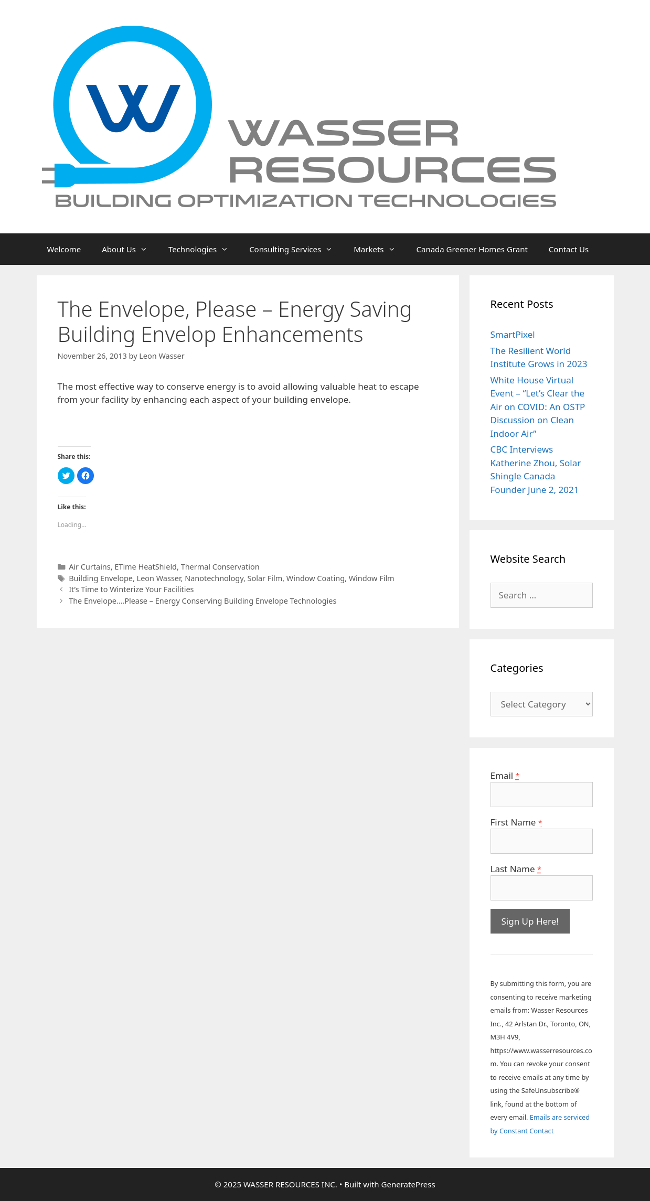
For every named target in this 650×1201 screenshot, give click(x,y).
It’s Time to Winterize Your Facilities (131, 589)
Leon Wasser (159, 578)
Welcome (64, 249)
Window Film (372, 578)
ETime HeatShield (145, 567)
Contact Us (569, 249)
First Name (516, 822)
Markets (380, 249)
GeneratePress (408, 1184)
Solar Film (265, 578)
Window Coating (315, 578)
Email (505, 775)
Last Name (516, 869)
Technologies (203, 249)
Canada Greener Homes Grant (472, 249)
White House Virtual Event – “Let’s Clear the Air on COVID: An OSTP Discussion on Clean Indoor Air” (538, 406)
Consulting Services (296, 249)
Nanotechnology (214, 578)
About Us (130, 249)
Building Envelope (101, 578)
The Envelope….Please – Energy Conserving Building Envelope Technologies (202, 601)
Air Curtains (90, 567)
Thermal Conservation (220, 567)
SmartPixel (513, 334)
